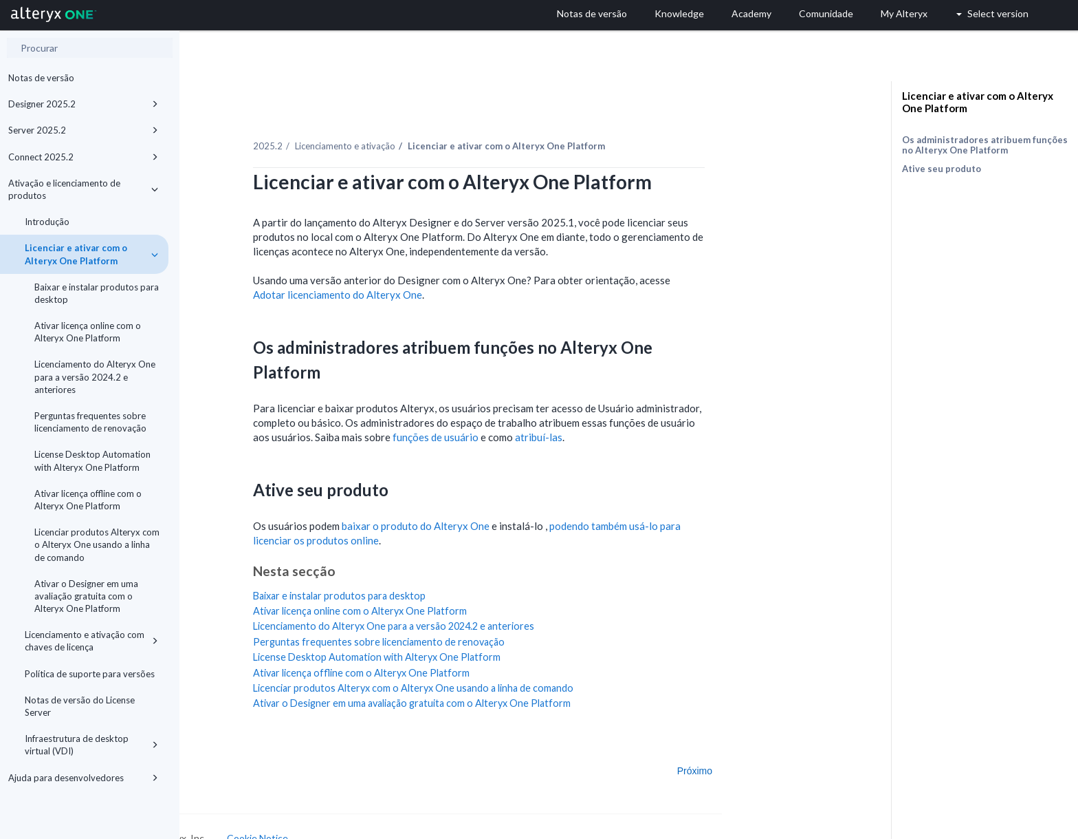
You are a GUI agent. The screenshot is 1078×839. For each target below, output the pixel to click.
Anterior (223, 754)
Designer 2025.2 (83, 103)
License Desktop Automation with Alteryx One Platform (92, 460)
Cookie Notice (333, 822)
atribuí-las (615, 421)
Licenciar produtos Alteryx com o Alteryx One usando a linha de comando (97, 544)
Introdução (47, 221)
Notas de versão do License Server (80, 706)
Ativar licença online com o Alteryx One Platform (87, 331)
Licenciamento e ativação (421, 130)
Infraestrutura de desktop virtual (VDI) (91, 744)
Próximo (771, 754)
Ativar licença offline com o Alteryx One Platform (88, 499)
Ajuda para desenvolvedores (83, 777)
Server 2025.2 (83, 130)
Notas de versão (41, 77)
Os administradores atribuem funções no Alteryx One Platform (985, 145)
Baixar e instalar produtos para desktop (96, 293)
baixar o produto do (492, 510)
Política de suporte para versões (90, 673)
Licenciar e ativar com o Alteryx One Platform (91, 254)
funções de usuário (512, 421)
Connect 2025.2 (83, 156)
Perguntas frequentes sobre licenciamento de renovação (90, 422)
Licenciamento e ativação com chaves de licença (91, 640)
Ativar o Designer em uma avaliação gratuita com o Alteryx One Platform (86, 596)
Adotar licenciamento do (413, 279)
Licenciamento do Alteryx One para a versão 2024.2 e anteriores (94, 376)
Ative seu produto (941, 168)
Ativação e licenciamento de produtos (83, 189)
